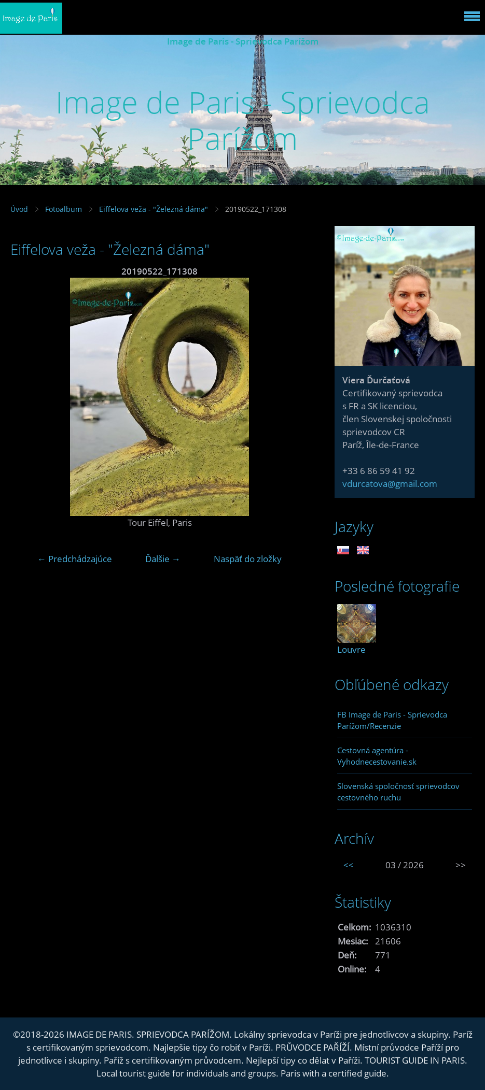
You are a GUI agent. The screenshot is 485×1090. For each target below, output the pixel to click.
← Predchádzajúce (74, 559)
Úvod (19, 209)
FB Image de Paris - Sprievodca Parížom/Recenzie (392, 720)
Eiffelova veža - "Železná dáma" (153, 209)
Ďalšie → (163, 559)
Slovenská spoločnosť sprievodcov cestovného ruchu (398, 791)
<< (348, 865)
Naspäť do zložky (248, 559)
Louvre (351, 649)
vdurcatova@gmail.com (389, 484)
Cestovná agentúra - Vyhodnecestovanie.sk (377, 756)
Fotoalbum (63, 209)
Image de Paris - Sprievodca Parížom (242, 41)
